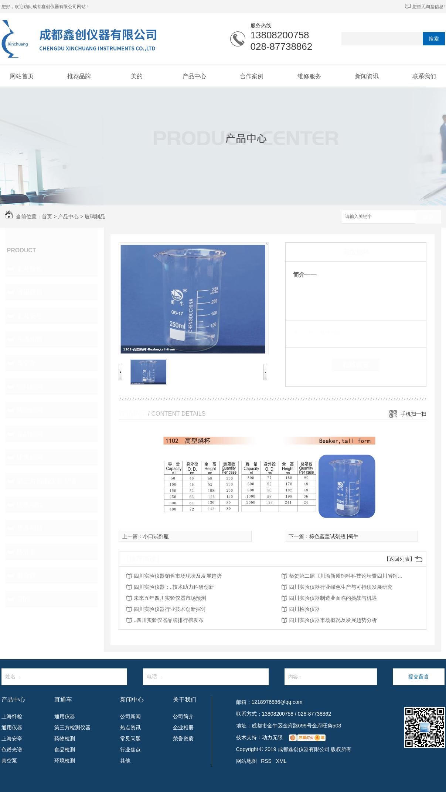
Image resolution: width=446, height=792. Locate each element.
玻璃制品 (95, 216)
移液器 (26, 552)
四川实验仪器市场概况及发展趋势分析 (333, 620)
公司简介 (183, 716)
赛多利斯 (29, 528)
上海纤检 (29, 268)
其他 (125, 761)
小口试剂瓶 (156, 536)
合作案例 (251, 76)
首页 (47, 216)
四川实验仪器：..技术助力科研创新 (174, 587)
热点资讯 (130, 727)
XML (281, 761)
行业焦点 (130, 750)
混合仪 (26, 575)
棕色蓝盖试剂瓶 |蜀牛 (334, 536)
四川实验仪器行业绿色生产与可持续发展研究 (340, 587)
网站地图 (246, 761)
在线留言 (356, 365)
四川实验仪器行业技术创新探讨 (170, 609)
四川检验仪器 (304, 609)
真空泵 (26, 363)
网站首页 (22, 76)
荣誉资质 (183, 738)
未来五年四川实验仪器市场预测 (170, 598)
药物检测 (29, 410)
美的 (137, 76)
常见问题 (130, 738)
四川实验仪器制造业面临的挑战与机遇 (333, 598)
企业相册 (183, 727)
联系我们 (424, 76)
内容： (331, 676)
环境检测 (29, 457)
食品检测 (29, 433)
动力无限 (272, 737)
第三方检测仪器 (72, 727)
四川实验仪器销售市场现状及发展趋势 (178, 576)
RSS (266, 761)
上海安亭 (29, 315)
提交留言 (418, 676)
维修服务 (309, 76)
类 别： (306, 332)
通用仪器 (29, 292)
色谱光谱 (29, 339)
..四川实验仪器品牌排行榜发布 (169, 620)
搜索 (434, 39)
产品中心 (194, 76)
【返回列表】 (399, 559)
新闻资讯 (367, 76)
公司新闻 (130, 716)
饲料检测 (29, 386)
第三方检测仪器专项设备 (50, 481)
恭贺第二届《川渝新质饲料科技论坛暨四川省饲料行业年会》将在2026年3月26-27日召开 (348, 576)
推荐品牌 (79, 76)
